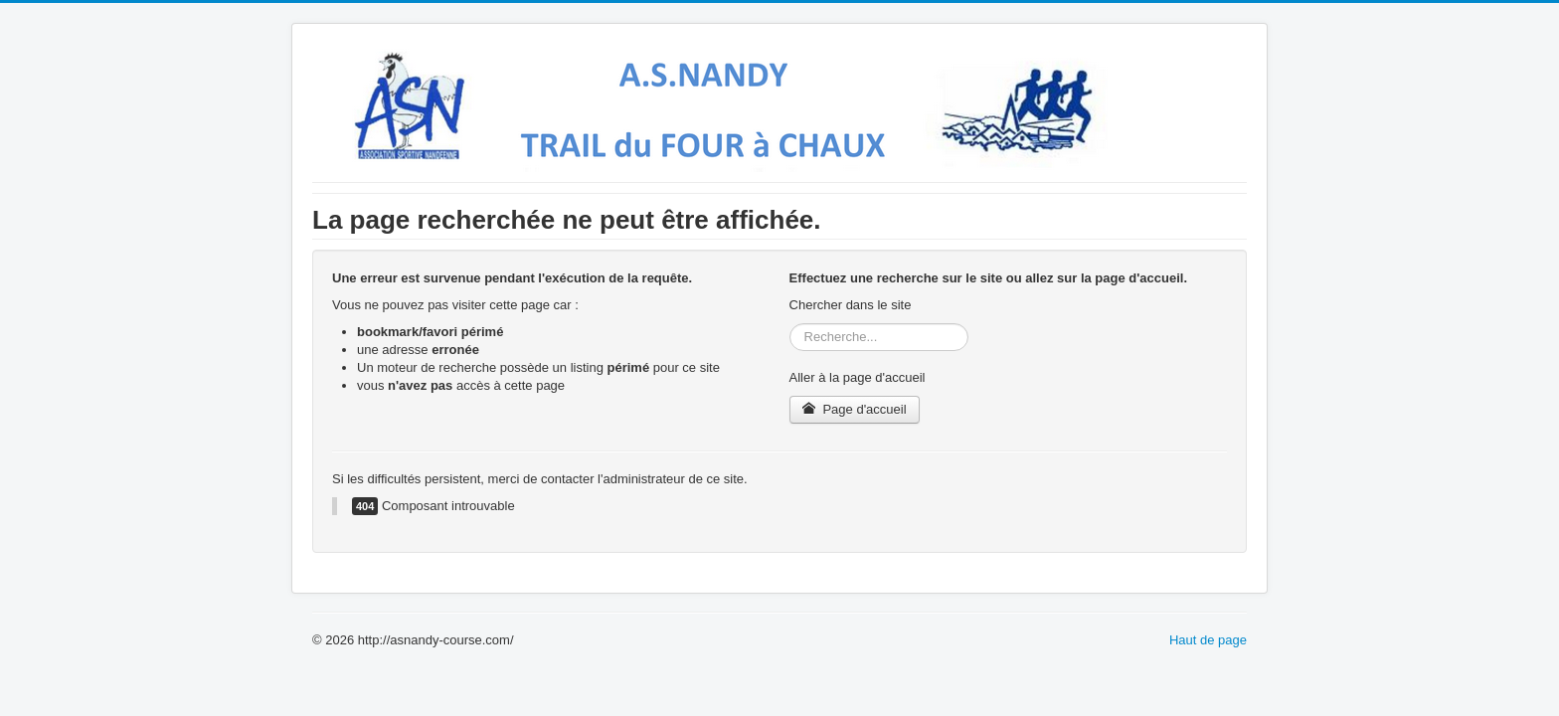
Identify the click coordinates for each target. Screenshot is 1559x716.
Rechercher (789, 323)
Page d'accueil (854, 409)
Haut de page (1208, 639)
